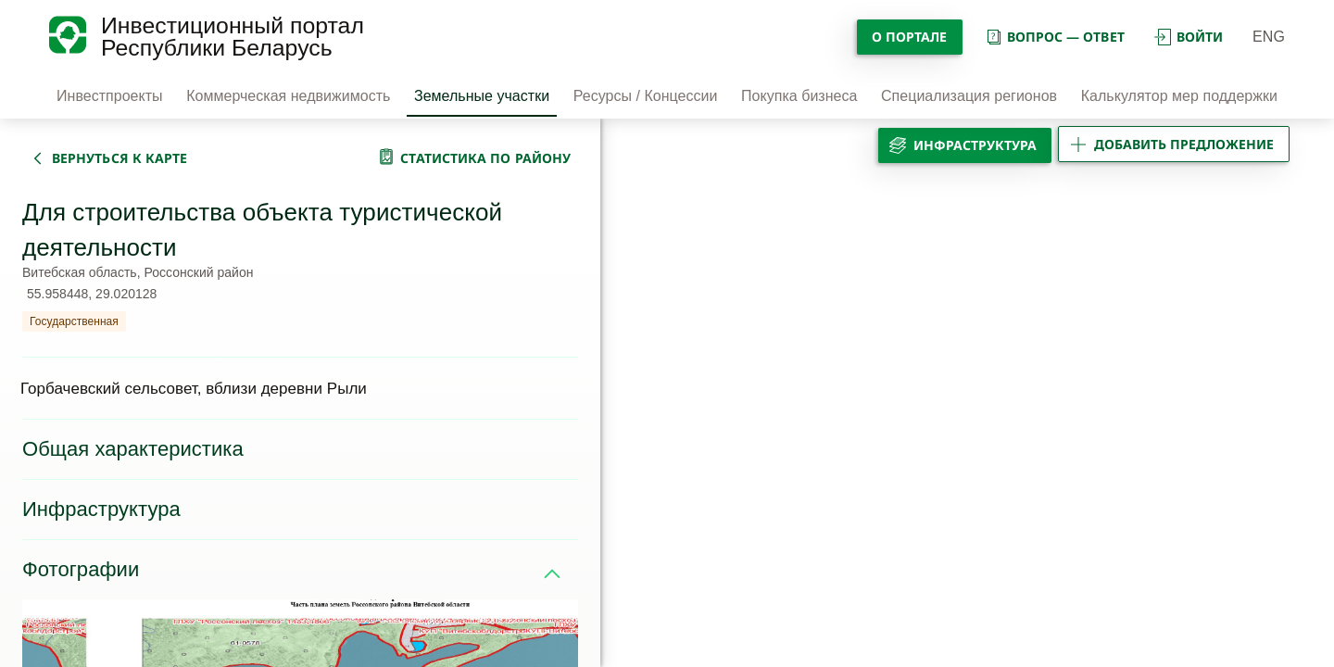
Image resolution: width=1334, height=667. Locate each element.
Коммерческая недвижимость (288, 96)
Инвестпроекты (110, 96)
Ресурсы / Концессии (645, 96)
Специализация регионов (969, 96)
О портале (910, 36)
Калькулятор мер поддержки (1179, 96)
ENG (1268, 36)
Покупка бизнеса (799, 96)
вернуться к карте (119, 158)
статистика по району (485, 158)
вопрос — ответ (1055, 36)
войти (1188, 36)
